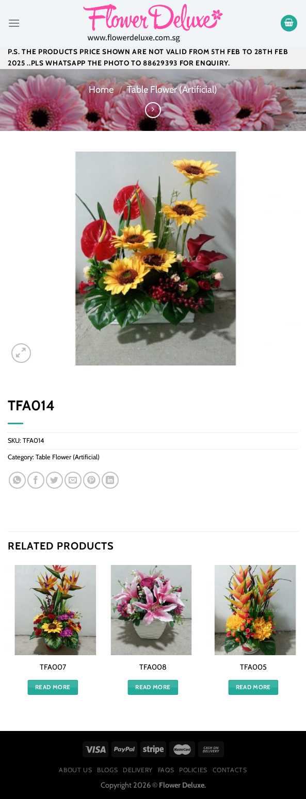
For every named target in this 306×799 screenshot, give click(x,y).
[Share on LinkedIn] (110, 480)
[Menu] (14, 23)
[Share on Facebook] (35, 480)
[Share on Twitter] (54, 480)
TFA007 (53, 667)
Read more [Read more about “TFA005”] (253, 687)
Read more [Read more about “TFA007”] (52, 687)
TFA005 (253, 667)
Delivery (138, 770)
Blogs (107, 770)
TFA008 (153, 667)
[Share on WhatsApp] (17, 480)
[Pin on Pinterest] (91, 480)
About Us (75, 770)
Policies (193, 770)
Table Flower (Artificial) (172, 89)
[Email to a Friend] (73, 480)
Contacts (230, 770)
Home (101, 89)
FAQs (166, 770)
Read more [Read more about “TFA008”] (152, 687)
